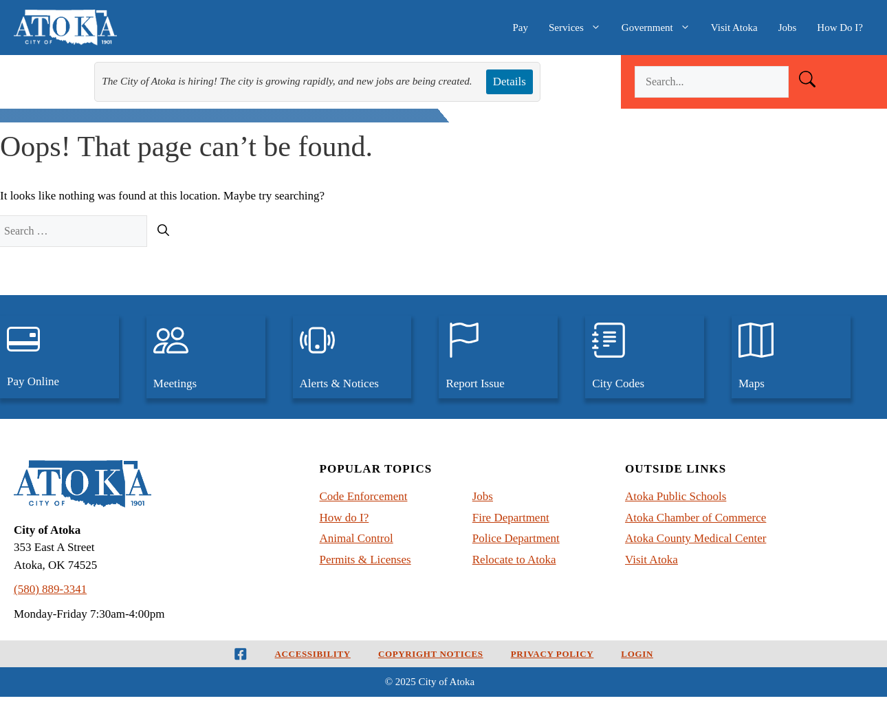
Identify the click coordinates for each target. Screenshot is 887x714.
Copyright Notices (430, 654)
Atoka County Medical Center (695, 538)
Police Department (516, 538)
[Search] (163, 231)
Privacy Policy (552, 654)
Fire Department (510, 517)
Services (580, 27)
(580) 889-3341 (50, 589)
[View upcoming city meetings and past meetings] (205, 357)
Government (661, 27)
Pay (520, 27)
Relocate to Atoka (514, 559)
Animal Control (356, 538)
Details (509, 81)
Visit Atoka (734, 27)
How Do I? (840, 27)
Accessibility (313, 654)
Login (637, 654)
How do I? (344, 517)
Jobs (787, 27)
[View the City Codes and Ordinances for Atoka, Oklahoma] (644, 357)
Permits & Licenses (365, 559)
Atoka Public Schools (675, 496)
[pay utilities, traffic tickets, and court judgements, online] (59, 357)
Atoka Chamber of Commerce (695, 517)
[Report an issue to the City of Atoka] (498, 357)
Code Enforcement (364, 496)
